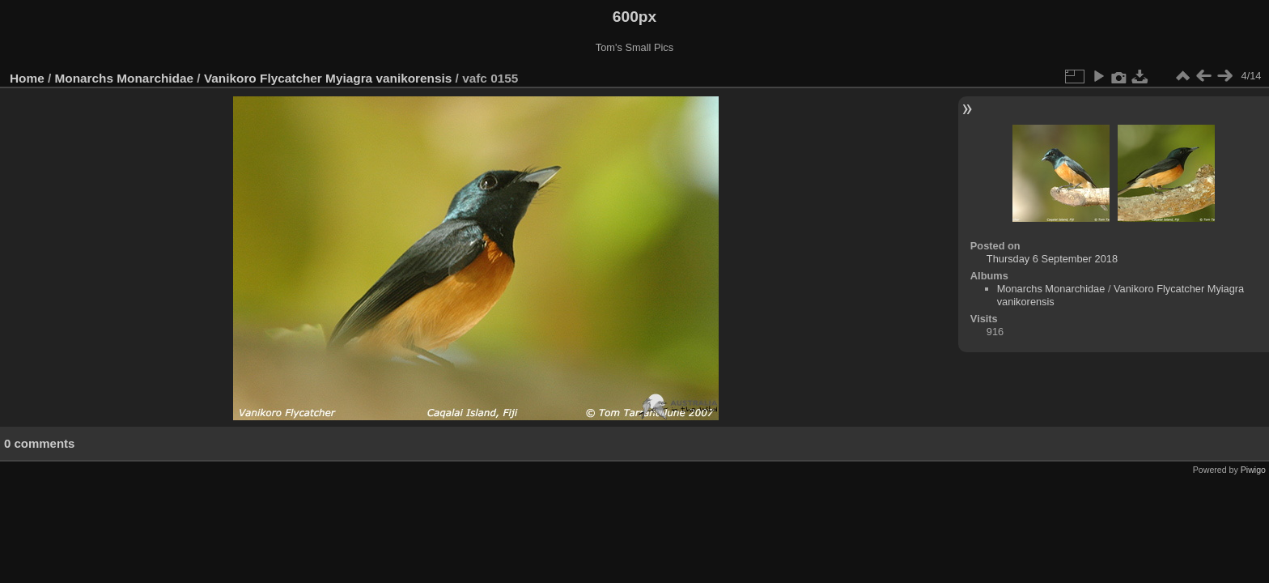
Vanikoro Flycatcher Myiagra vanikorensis (328, 78)
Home (27, 78)
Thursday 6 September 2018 (1052, 259)
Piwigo (1253, 469)
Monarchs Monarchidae (124, 78)
